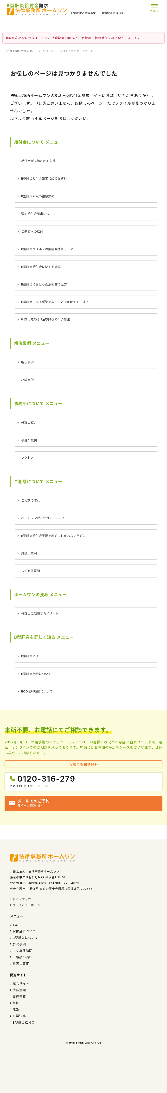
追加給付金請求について (38, 214)
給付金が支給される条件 (38, 161)
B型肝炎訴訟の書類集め (38, 196)
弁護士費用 (29, 553)
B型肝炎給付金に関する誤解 (41, 267)
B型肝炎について (25, 938)
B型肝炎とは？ (31, 656)
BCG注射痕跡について (37, 691)
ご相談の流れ (30, 500)
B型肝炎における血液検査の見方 (44, 284)
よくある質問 (30, 571)
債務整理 (19, 990)
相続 (16, 1003)
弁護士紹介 (29, 422)
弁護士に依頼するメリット (40, 613)
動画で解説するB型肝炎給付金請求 (45, 320)
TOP (16, 925)
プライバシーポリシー (28, 905)
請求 (28, 5)
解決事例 (27, 362)
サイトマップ (22, 899)
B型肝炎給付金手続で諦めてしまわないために (53, 536)
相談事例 (27, 380)
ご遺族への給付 (32, 231)
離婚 (16, 1009)
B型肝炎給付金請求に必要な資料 (44, 178)
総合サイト (21, 983)
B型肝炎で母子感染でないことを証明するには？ (55, 302)
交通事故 (19, 996)
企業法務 (19, 1016)
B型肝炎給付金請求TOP (20, 51)
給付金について (24, 931)
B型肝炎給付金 (24, 1022)
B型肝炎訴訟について (36, 674)
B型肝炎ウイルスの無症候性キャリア (47, 249)
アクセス (27, 458)
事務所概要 (29, 440)
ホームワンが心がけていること (43, 518)
